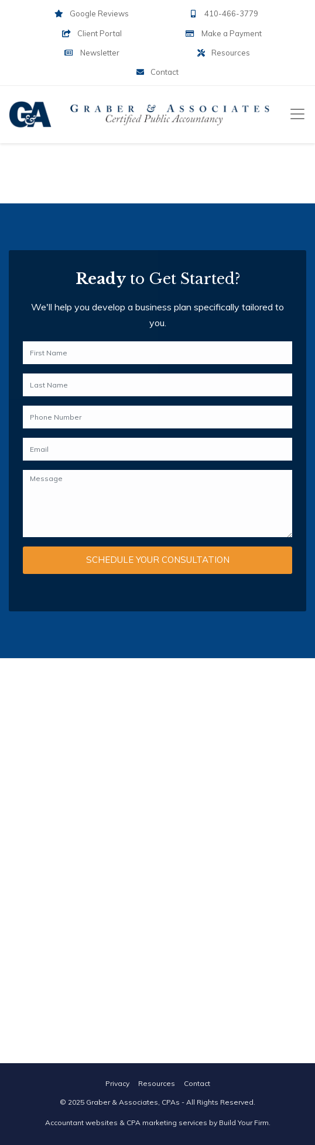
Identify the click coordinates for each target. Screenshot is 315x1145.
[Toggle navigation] (297, 114)
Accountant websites (81, 1122)
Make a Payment (223, 33)
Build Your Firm (244, 1122)
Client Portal (91, 33)
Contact (157, 72)
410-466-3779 (223, 13)
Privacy (117, 1083)
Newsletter (91, 52)
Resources (223, 52)
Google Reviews (91, 13)
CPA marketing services (166, 1122)
